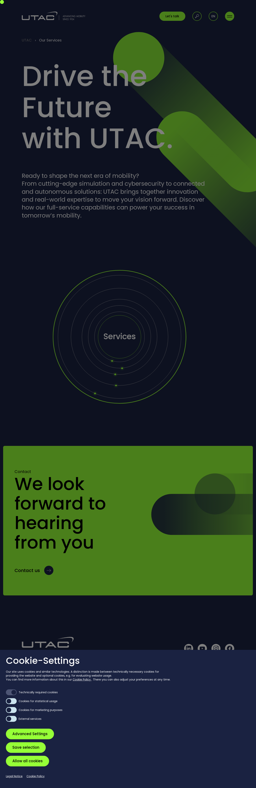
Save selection (25, 747)
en (213, 16)
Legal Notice (14, 776)
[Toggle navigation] (229, 16)
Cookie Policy (82, 679)
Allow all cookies (27, 761)
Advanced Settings (30, 733)
